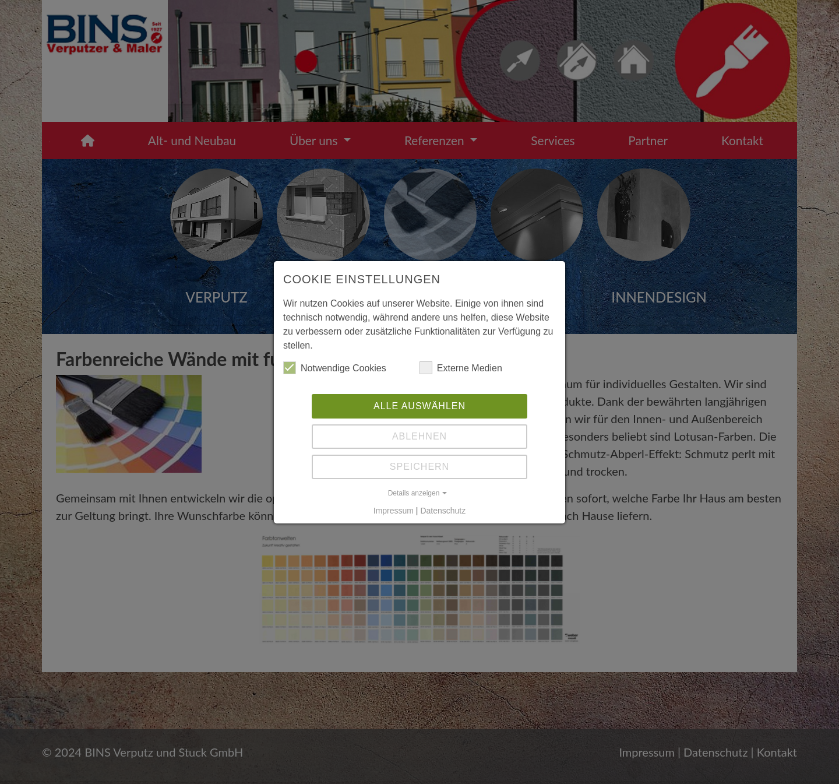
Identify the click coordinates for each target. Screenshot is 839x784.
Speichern (419, 467)
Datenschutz (443, 510)
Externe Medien (461, 367)
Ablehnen (419, 436)
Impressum (393, 510)
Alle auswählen (419, 406)
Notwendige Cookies (334, 367)
